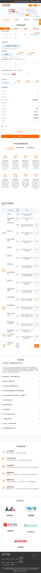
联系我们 (25, 369)
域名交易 (20, 562)
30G (25, 62)
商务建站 (32, 370)
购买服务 (36, 225)
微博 (8, 564)
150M (6, 34)
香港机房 (18, 54)
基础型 (25, 28)
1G (34, 34)
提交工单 (7, 562)
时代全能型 (5, 28)
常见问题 (26, 19)
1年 (6, 82)
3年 (25, 82)
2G (5, 37)
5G (15, 37)
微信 (13, 564)
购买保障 (36, 19)
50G (34, 62)
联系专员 (37, 345)
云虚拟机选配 (6, 19)
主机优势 (17, 19)
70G (6, 65)
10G (6, 62)
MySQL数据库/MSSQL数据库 (11, 45)
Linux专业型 (15, 28)
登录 (30, 5)
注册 (35, 5)
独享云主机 (36, 28)
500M (25, 34)
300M (15, 34)
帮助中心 (3, 562)
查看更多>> (20, 70)
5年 (34, 82)
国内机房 (7, 54)
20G (15, 62)
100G (15, 65)
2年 (15, 82)
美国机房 (29, 54)
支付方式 (16, 562)
